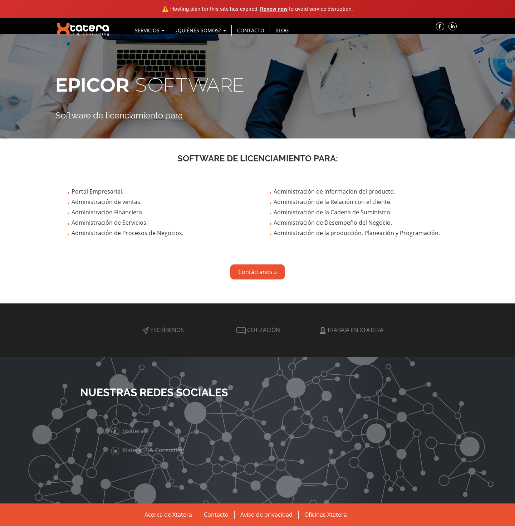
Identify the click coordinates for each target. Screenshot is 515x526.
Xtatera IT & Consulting (148, 450)
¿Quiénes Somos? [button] (201, 30)
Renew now (274, 9)
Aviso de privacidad (266, 514)
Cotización (257, 330)
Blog (282, 30)
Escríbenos (163, 330)
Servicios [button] (150, 30)
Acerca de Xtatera (168, 514)
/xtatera (128, 431)
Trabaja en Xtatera (351, 330)
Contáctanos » (257, 272)
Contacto (250, 30)
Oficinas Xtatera (325, 514)
